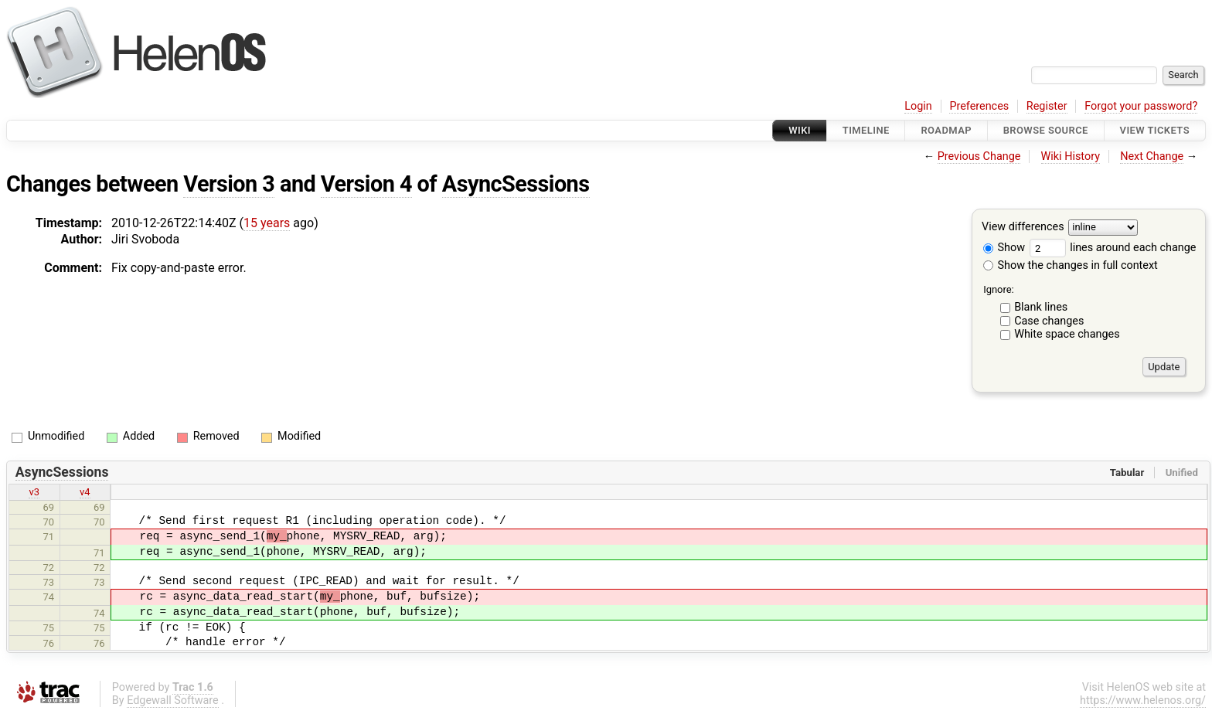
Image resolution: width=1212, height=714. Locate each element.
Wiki (799, 130)
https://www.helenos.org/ (1143, 700)
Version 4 (366, 184)
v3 (34, 492)
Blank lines (1040, 307)
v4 (85, 492)
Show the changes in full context (1070, 265)
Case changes (1049, 321)
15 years (266, 223)
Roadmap (946, 130)
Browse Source (1045, 130)
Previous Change (979, 156)
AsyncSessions (516, 184)
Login (918, 106)
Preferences (979, 106)
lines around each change (1113, 247)
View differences (1023, 227)
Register (1046, 106)
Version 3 (228, 184)
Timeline (866, 130)
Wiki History (1070, 156)
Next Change (1151, 156)
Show (1004, 247)
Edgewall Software (173, 700)
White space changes (1067, 334)
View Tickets (1155, 130)
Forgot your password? (1140, 106)
